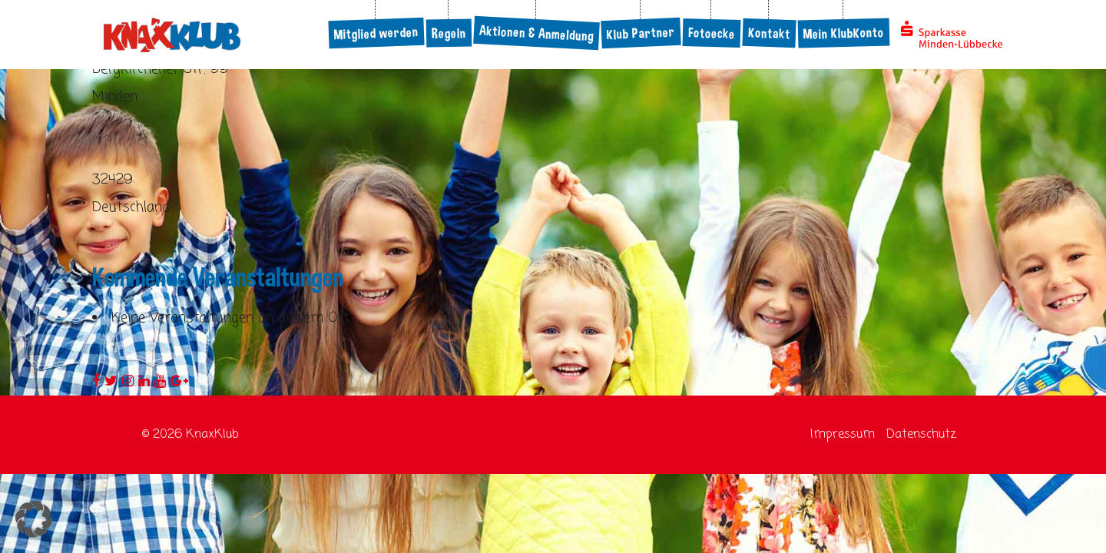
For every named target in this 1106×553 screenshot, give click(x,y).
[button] (34, 519)
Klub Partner (640, 33)
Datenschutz (921, 435)
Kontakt (768, 33)
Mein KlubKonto (844, 33)
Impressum (842, 435)
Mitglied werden (376, 33)
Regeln (449, 33)
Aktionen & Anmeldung (536, 33)
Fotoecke (712, 33)
